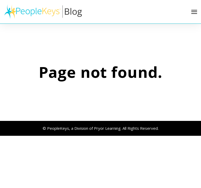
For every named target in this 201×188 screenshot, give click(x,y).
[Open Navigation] (194, 12)
